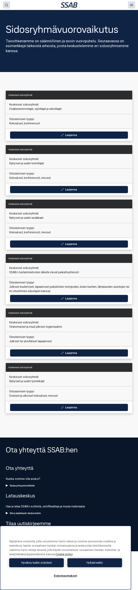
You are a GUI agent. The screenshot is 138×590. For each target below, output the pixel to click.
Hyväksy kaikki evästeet (36, 562)
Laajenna (69, 135)
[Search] (6, 5)
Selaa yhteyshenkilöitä (20, 485)
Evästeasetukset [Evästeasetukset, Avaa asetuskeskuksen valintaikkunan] (65, 575)
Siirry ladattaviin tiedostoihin (23, 513)
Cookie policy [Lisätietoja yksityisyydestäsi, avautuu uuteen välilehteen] (64, 554)
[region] (65, 558)
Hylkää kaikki (94, 562)
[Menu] (131, 5)
